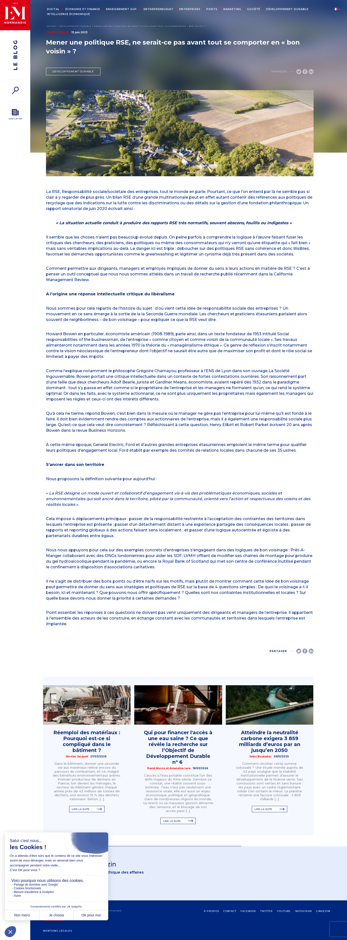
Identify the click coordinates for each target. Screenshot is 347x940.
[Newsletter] (15, 114)
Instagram (303, 911)
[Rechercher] (15, 90)
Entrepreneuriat (158, 9)
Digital (53, 9)
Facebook (248, 911)
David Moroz (156, 768)
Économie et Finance (82, 9)
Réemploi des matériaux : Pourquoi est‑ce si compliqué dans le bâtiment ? (86, 741)
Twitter (266, 911)
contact (229, 911)
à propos (211, 911)
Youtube (284, 911)
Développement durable (287, 9)
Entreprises (189, 9)
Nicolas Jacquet (77, 756)
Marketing (232, 9)
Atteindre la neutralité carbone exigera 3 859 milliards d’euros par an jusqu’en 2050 (269, 741)
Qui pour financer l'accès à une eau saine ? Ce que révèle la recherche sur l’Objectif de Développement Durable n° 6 (178, 747)
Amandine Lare (180, 768)
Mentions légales (57, 930)
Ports (211, 9)
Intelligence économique (68, 14)
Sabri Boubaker (260, 756)
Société (253, 9)
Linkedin (323, 911)
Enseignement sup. (122, 9)
